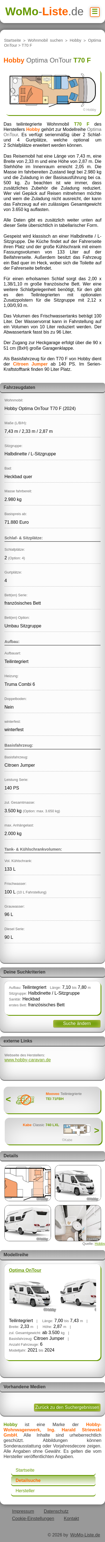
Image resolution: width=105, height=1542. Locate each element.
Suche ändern (77, 1023)
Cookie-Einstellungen (33, 1518)
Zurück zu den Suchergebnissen (67, 1407)
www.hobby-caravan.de (27, 1059)
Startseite (12, 40)
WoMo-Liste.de (85, 1535)
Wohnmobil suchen (45, 40)
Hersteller (25, 1490)
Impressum (23, 1511)
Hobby (75, 40)
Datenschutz (56, 1511)
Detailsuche (28, 1480)
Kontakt (71, 1518)
